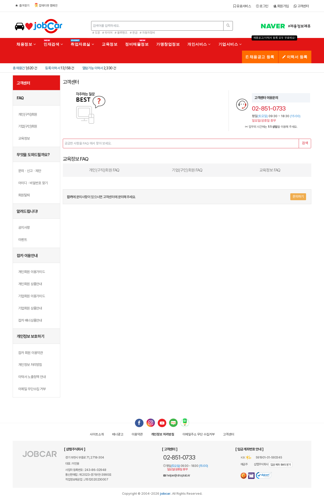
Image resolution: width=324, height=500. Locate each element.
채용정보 (26, 44)
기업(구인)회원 (27, 126)
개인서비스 (199, 44)
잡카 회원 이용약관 (30, 353)
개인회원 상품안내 (30, 284)
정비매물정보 (137, 44)
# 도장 (96, 32)
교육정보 (109, 44)
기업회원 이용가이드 (31, 296)
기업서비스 (230, 44)
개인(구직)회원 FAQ (104, 170)
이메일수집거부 (199, 434)
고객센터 (301, 6)
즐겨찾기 (22, 6)
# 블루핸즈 (121, 32)
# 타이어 (107, 32)
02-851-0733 (179, 457)
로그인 (262, 6)
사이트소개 (97, 434)
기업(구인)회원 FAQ (187, 170)
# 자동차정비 (147, 32)
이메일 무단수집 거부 (32, 389)
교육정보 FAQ (269, 170)
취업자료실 (82, 44)
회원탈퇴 (24, 195)
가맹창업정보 (168, 44)
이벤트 (22, 240)
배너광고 (117, 434)
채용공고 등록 (260, 57)
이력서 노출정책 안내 (32, 377)
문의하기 (298, 196)
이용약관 (137, 434)
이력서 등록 (295, 57)
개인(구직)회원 (27, 114)
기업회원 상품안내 (30, 308)
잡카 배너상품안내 (30, 320)
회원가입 (281, 6)
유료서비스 (242, 6)
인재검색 (53, 44)
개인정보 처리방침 (30, 365)
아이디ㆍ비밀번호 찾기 (33, 183)
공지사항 (24, 227)
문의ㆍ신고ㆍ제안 (29, 171)
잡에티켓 (45, 5)
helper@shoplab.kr (178, 475)
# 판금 (133, 32)
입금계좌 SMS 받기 (280, 464)
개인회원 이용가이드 (31, 272)
